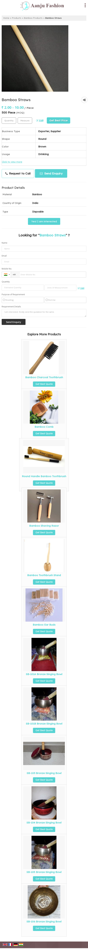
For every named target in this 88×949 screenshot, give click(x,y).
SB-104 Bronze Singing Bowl (44, 822)
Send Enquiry (51, 173)
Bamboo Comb (44, 426)
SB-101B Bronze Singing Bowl (44, 723)
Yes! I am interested (44, 221)
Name (4, 242)
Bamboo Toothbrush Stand (44, 575)
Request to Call (17, 173)
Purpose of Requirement (13, 294)
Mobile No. (7, 268)
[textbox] (25, 120)
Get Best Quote (44, 384)
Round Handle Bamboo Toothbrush (44, 476)
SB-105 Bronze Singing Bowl (44, 872)
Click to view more (12, 161)
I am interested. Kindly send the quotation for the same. (44, 313)
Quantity (6, 281)
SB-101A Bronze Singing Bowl (44, 674)
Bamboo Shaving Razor (44, 525)
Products (16, 18)
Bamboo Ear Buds (44, 624)
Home (6, 18)
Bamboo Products (33, 18)
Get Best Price (58, 120)
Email (4, 255)
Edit (40, 120)
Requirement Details (11, 306)
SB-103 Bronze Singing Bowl (44, 773)
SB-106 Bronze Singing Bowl (44, 921)
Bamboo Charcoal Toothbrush (44, 377)
